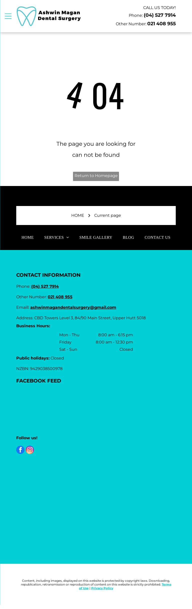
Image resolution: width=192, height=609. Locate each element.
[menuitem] (27, 237)
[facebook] (20, 450)
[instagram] (30, 450)
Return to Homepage (96, 175)
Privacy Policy (102, 588)
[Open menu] (8, 16)
